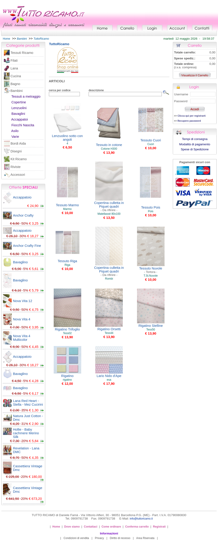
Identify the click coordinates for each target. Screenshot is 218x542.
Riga (67, 265)
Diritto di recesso (120, 538)
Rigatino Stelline (151, 325)
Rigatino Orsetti (108, 329)
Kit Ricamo (19, 159)
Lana (14, 68)
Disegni (16, 151)
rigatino (67, 379)
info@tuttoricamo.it (141, 518)
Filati (14, 60)
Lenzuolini (19, 108)
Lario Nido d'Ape (109, 376)
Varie (15, 136)
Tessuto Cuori (150, 140)
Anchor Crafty (23, 215)
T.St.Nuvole (151, 275)
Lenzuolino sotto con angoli (67, 137)
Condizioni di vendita (76, 538)
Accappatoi (19, 119)
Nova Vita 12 (22, 301)
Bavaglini (18, 114)
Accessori (18, 174)
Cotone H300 (109, 148)
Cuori (150, 144)
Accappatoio (22, 197)
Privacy (99, 538)
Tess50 (150, 329)
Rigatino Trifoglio (67, 329)
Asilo (15, 131)
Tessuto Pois (150, 207)
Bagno (15, 84)
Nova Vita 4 (22, 319)
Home (6, 38)
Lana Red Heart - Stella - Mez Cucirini (28, 402)
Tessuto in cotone (109, 145)
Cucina (16, 76)
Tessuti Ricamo (22, 53)
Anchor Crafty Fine (27, 246)
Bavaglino (20, 262)
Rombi (109, 278)
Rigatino (67, 376)
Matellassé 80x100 (109, 213)
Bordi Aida (18, 143)
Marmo (67, 209)
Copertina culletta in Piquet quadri (109, 206)
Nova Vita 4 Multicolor (22, 337)
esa (109, 379)
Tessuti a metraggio (25, 96)
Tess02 (67, 333)
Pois (150, 211)
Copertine (18, 102)
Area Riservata (145, 538)
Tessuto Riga (67, 261)
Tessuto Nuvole (150, 270)
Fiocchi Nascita (22, 125)
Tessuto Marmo (67, 205)
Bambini (17, 91)
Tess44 (109, 333)
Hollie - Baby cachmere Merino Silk (26, 433)
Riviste (16, 167)
